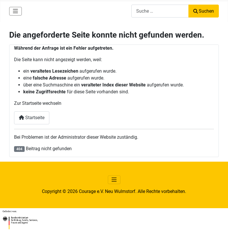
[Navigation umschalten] (15, 11)
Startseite (31, 117)
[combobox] (160, 11)
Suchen (203, 11)
